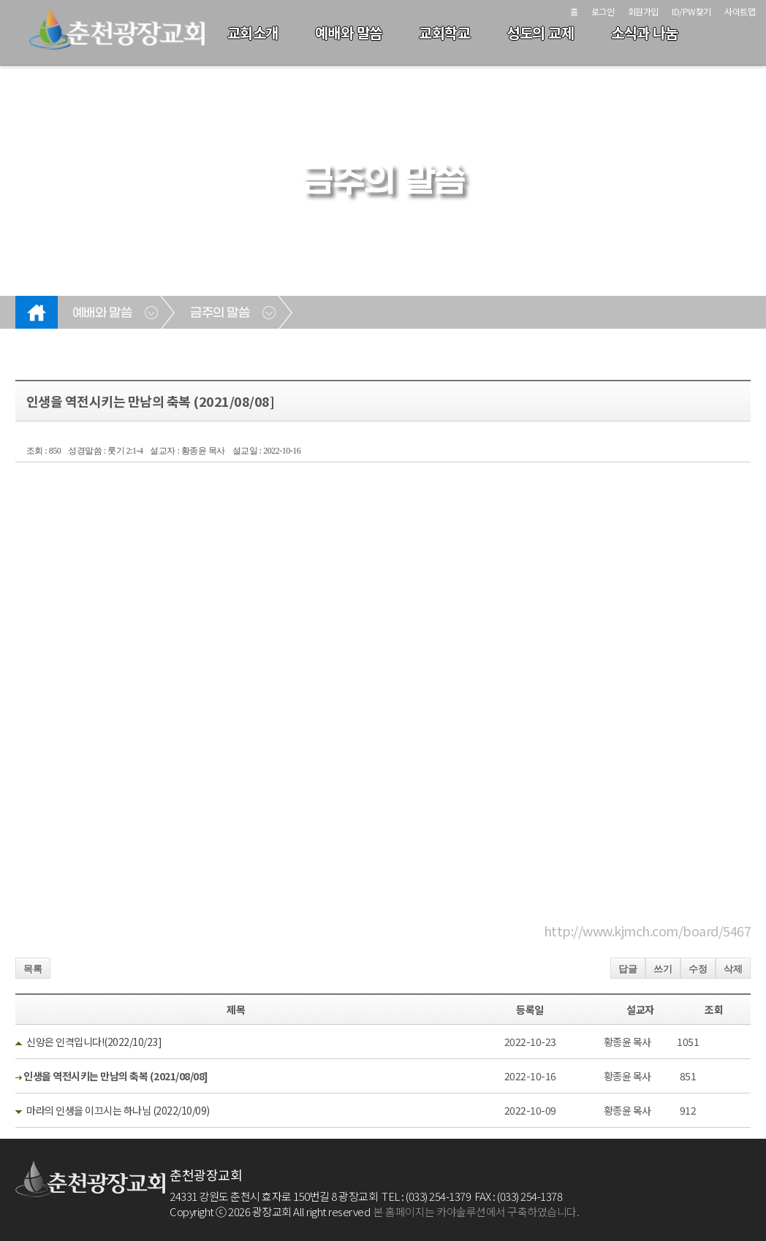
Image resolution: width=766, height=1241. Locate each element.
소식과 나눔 (644, 32)
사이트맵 (739, 11)
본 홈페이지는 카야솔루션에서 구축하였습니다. (476, 1211)
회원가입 (643, 11)
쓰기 (662, 968)
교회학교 (444, 32)
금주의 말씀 (219, 313)
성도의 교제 (540, 32)
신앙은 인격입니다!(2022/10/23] (94, 1041)
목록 (32, 968)
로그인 (603, 11)
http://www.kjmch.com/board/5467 (647, 930)
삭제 (733, 968)
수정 (698, 968)
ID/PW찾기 (691, 11)
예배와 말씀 (348, 32)
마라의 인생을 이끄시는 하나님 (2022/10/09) (118, 1110)
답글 (627, 968)
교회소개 (252, 32)
